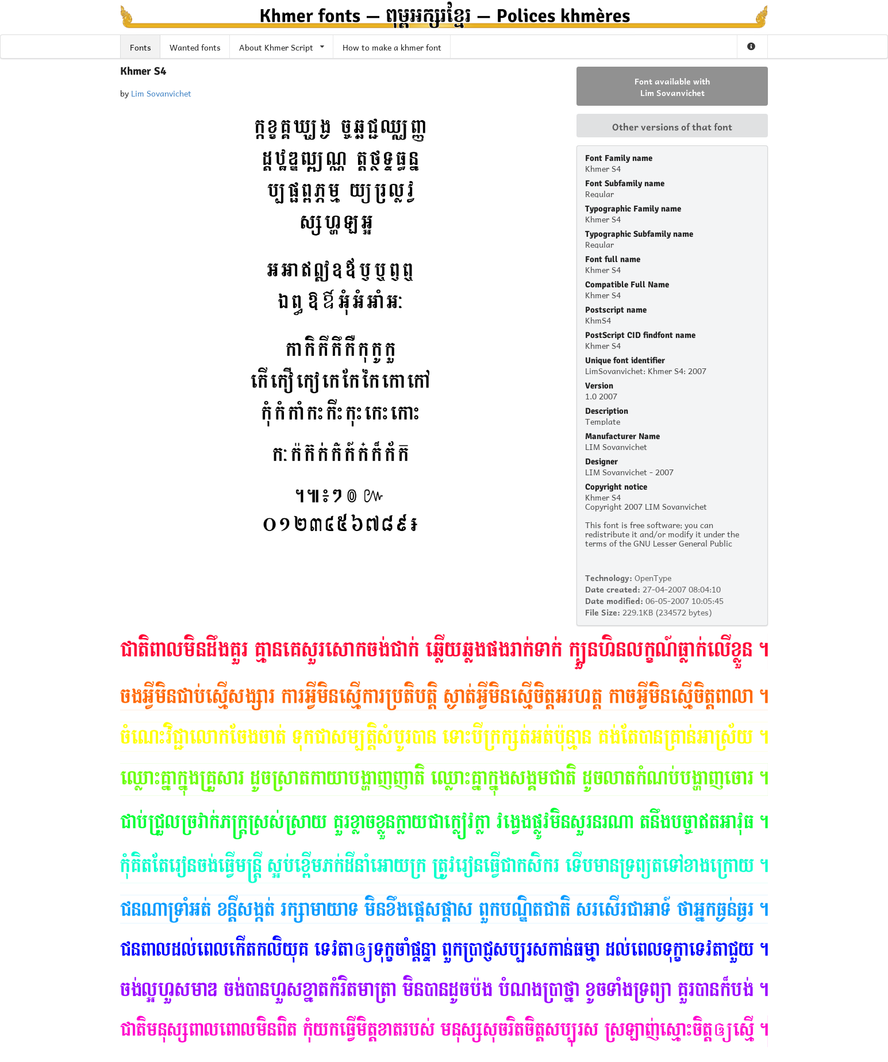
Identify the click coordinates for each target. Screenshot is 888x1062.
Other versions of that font (672, 125)
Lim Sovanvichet (161, 92)
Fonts (140, 46)
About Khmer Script (281, 46)
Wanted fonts (195, 46)
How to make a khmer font (392, 46)
